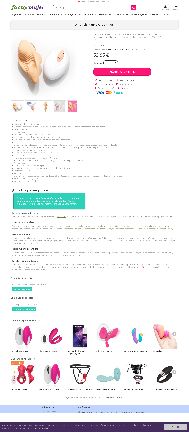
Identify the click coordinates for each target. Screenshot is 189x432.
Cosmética (29, 14)
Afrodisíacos (90, 14)
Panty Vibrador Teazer (21, 351)
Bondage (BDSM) (72, 14)
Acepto (175, 426)
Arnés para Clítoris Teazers (79, 389)
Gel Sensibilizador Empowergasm (75, 352)
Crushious (61, 216)
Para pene (78, 228)
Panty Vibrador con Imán (135, 351)
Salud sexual (121, 14)
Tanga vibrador (94, 397)
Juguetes (16, 14)
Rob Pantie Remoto (104, 351)
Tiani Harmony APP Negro (165, 389)
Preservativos (105, 14)
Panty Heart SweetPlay (21, 389)
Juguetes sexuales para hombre (158, 228)
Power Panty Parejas (133, 389)
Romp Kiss (157, 351)
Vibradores (80, 397)
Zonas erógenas (139, 14)
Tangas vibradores (116, 228)
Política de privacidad (51, 415)
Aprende (154, 14)
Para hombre (55, 14)
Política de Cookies (39, 428)
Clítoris (70, 228)
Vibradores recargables (135, 228)
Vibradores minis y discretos (95, 228)
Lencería (41, 14)
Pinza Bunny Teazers (48, 351)
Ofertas (165, 14)
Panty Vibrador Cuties (106, 389)
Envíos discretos (49, 411)
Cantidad (97, 63)
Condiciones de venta (51, 419)
